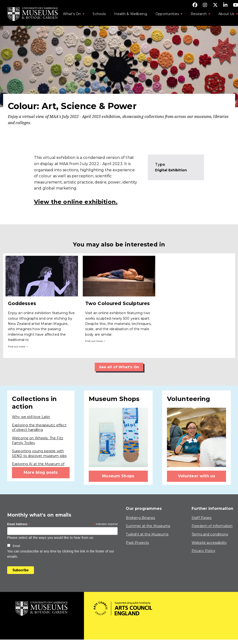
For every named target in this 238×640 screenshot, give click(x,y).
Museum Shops (118, 476)
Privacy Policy (203, 551)
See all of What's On (119, 367)
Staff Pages (202, 518)
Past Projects (137, 542)
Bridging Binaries (140, 518)
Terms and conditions (210, 534)
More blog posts (41, 472)
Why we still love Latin (31, 417)
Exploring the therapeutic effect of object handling (39, 427)
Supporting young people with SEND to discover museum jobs (39, 453)
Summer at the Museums (148, 526)
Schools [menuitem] (99, 14)
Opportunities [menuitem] (166, 15)
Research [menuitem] (198, 15)
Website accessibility (209, 542)
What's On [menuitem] (71, 15)
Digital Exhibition (171, 170)
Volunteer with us (196, 476)
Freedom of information (212, 526)
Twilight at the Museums (147, 534)
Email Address (18, 525)
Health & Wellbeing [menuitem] (130, 14)
